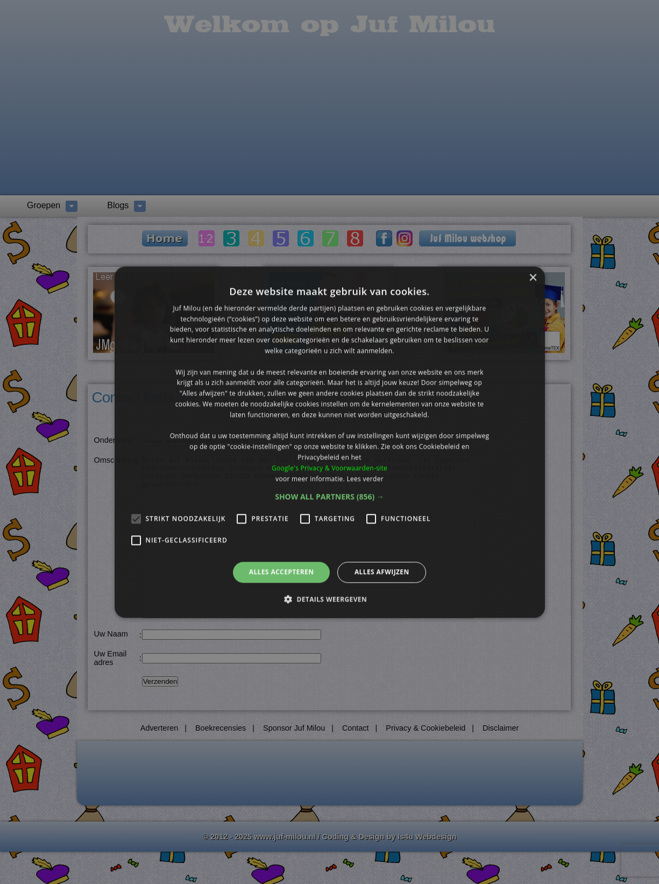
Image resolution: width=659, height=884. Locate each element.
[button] (329, 497)
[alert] (329, 442)
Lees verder (365, 478)
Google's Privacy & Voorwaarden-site (329, 467)
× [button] (533, 278)
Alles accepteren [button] (281, 572)
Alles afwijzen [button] (382, 572)
